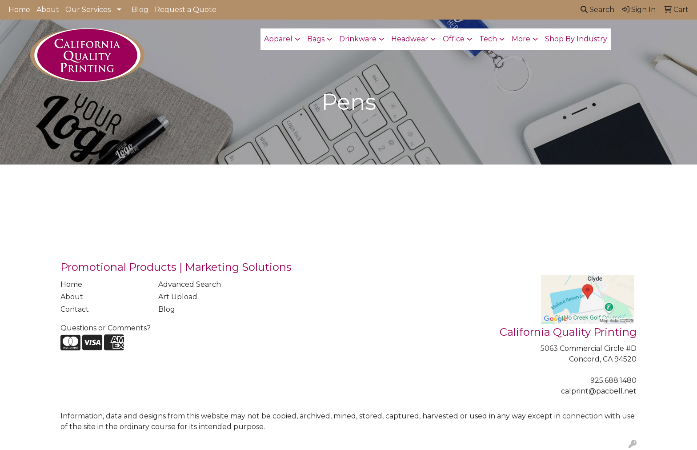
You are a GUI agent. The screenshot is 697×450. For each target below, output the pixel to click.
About (47, 9)
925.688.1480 (613, 380)
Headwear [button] (409, 39)
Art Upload (177, 297)
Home (19, 9)
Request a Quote (185, 9)
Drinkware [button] (358, 39)
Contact (74, 309)
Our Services (88, 9)
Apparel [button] (278, 39)
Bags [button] (315, 39)
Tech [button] (488, 39)
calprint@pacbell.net (599, 391)
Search (597, 9)
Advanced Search (189, 284)
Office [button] (454, 39)
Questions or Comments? (105, 328)
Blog (140, 9)
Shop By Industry (576, 39)
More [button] (521, 39)
